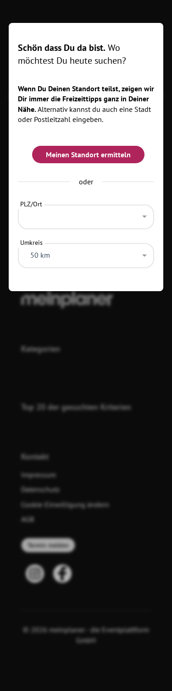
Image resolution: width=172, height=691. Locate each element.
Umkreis (31, 242)
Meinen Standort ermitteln (88, 154)
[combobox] (86, 214)
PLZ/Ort (31, 204)
